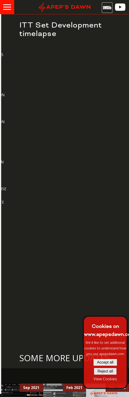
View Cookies (105, 378)
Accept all (105, 362)
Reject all (105, 371)
